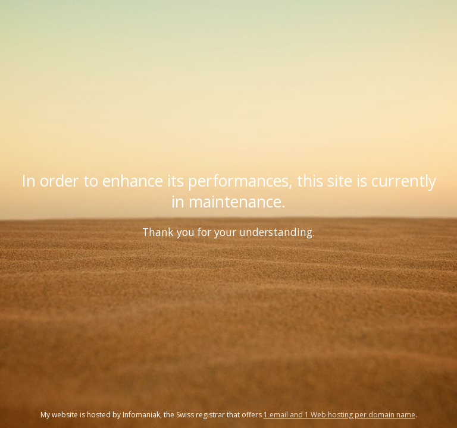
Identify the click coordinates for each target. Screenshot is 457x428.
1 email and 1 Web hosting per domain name (339, 415)
